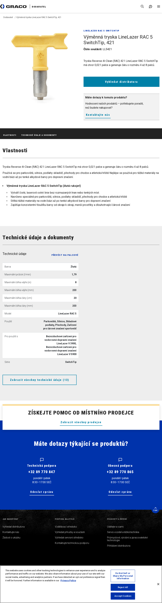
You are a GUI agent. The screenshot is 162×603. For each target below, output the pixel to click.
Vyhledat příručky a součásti (70, 532)
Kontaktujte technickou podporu (72, 543)
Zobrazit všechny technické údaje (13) (39, 380)
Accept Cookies (122, 596)
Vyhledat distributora (121, 81)
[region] (81, 584)
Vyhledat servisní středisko (69, 537)
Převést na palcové (65, 255)
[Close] (158, 584)
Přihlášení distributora (118, 545)
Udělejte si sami (115, 526)
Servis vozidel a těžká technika (123, 532)
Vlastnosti (9, 135)
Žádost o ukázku (11, 537)
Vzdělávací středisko (66, 526)
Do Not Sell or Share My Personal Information (123, 576)
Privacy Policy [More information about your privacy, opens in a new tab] (68, 580)
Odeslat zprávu (41, 492)
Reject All (123, 587)
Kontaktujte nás (98, 114)
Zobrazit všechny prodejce (81, 422)
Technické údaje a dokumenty (39, 135)
